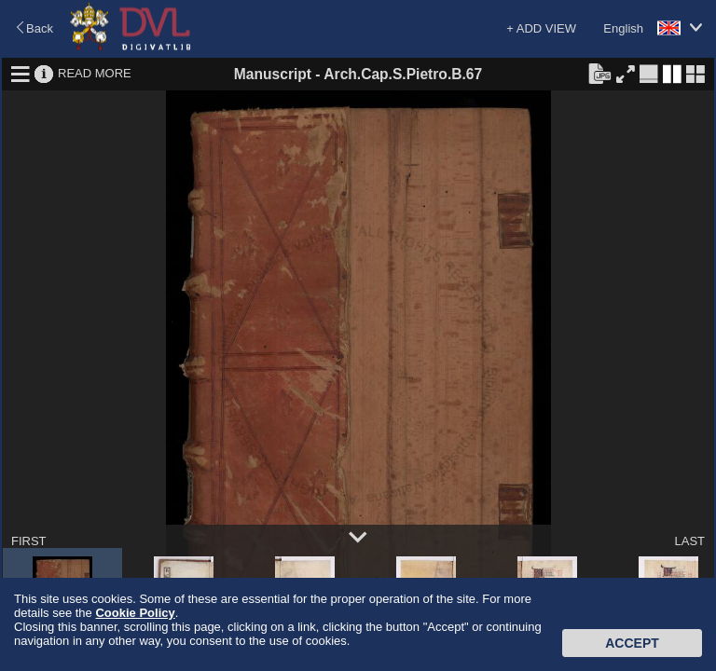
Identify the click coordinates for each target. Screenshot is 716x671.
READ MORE (94, 73)
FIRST (29, 541)
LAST (689, 541)
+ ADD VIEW (541, 28)
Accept (632, 643)
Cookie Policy (134, 613)
